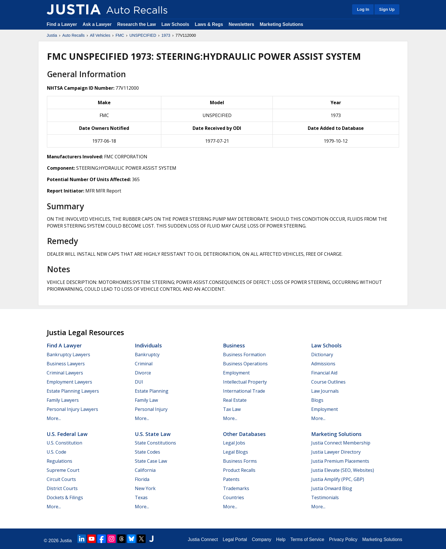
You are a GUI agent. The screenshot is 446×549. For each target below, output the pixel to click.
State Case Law (151, 461)
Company (261, 539)
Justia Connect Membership (340, 443)
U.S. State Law (153, 434)
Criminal (143, 363)
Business (234, 345)
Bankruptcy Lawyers (68, 354)
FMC (119, 35)
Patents (231, 479)
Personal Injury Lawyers (72, 409)
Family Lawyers (63, 400)
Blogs (317, 400)
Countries (233, 497)
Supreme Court (63, 470)
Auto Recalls (73, 35)
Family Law (146, 400)
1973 (165, 35)
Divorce (143, 373)
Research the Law (136, 24)
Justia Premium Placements (340, 461)
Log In (363, 9)
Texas (141, 497)
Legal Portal (235, 539)
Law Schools (175, 24)
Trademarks (236, 488)
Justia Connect (203, 539)
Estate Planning (151, 391)
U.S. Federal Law (67, 434)
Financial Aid (324, 373)
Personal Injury (151, 409)
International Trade (244, 391)
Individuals (148, 345)
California (145, 470)
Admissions (323, 363)
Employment (236, 373)
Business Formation (244, 354)
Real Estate (235, 400)
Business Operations (245, 363)
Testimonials (325, 497)
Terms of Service (307, 539)
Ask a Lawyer (97, 24)
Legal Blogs (235, 452)
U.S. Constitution (64, 443)
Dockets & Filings (65, 497)
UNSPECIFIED (142, 35)
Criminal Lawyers (65, 373)
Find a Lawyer (62, 24)
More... (54, 418)
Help (281, 539)
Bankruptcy (147, 354)
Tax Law (232, 409)
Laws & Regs (209, 24)
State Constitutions (155, 443)
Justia (52, 35)
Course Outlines (328, 382)
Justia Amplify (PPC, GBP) (337, 479)
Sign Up (387, 9)
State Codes (147, 452)
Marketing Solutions (281, 24)
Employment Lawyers (69, 382)
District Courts (62, 488)
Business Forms (240, 461)
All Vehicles (100, 35)
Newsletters (241, 24)
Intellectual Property (245, 382)
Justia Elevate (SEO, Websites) (342, 470)
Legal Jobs (234, 443)
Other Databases (244, 434)
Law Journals (325, 391)
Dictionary (322, 354)
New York (145, 488)
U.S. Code (56, 452)
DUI (139, 382)
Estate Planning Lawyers (73, 391)
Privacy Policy (343, 539)
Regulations (59, 461)
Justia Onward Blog (331, 488)
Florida (142, 479)
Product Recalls (239, 470)
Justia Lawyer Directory (336, 452)
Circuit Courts (61, 479)
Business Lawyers (66, 363)
